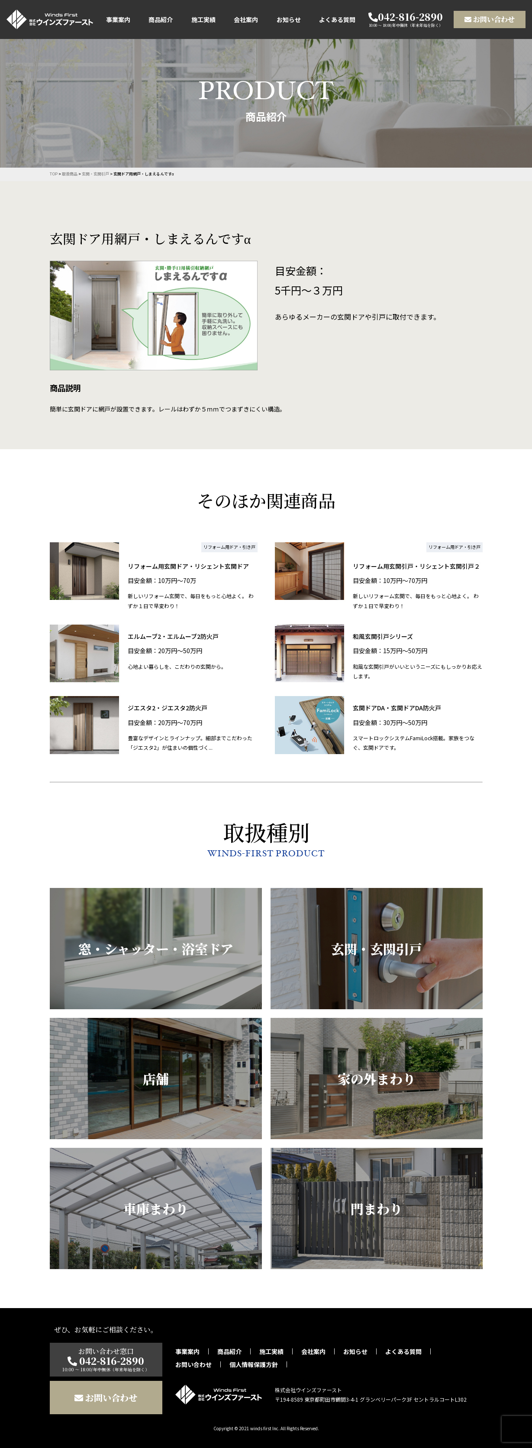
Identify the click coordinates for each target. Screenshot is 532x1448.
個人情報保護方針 (253, 1364)
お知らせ (289, 19)
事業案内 (118, 19)
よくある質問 (337, 19)
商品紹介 (160, 19)
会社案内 (246, 19)
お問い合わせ (489, 19)
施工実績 (203, 19)
